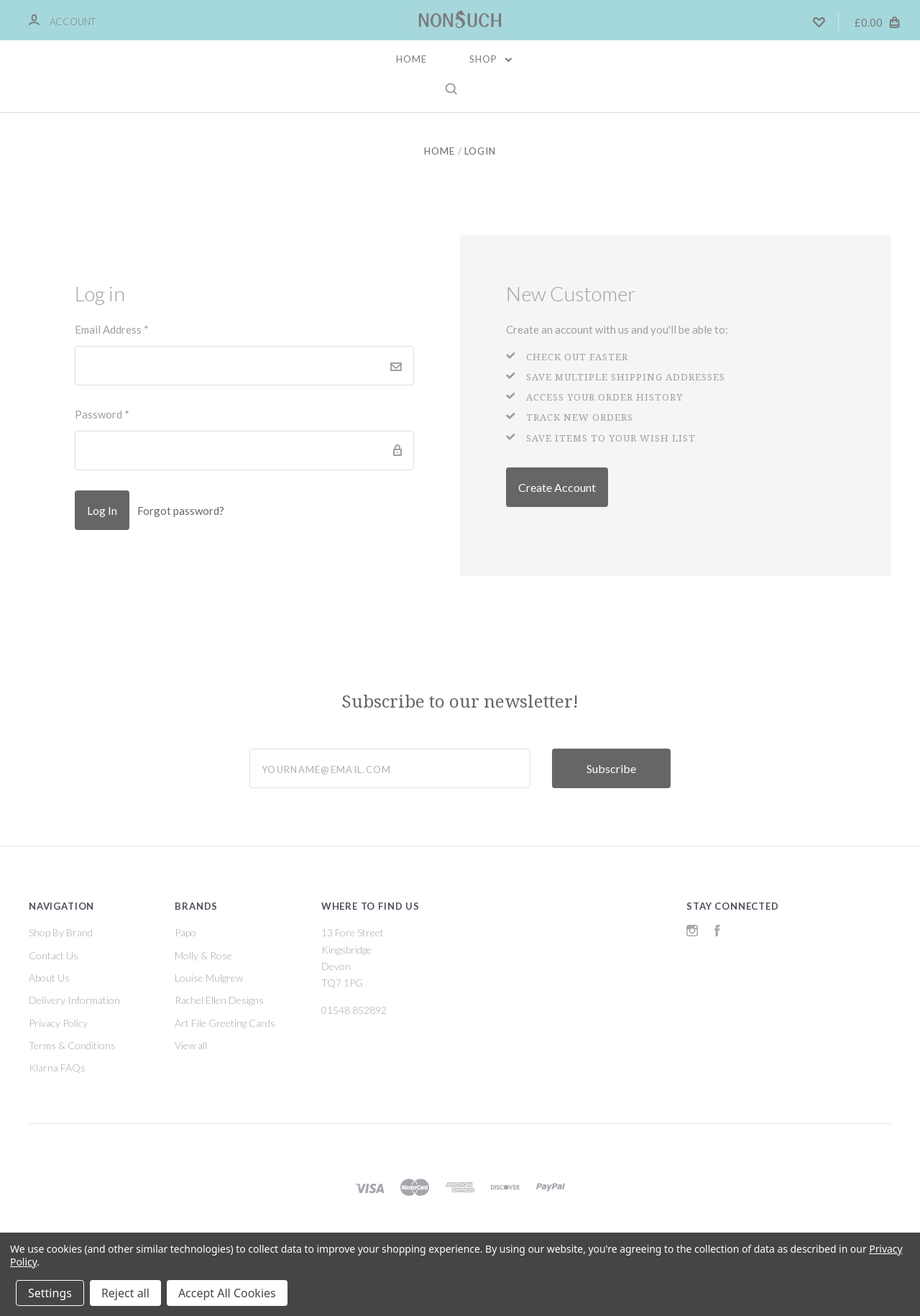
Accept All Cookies (227, 1293)
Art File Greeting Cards (225, 1023)
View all (191, 1045)
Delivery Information (74, 1000)
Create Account (557, 487)
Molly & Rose (203, 955)
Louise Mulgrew (209, 978)
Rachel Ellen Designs (219, 1000)
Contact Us (53, 955)
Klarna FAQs (57, 1067)
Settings (50, 1293)
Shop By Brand (61, 932)
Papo (185, 932)
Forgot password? (180, 510)
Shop (490, 59)
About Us (49, 978)
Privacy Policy (58, 1023)
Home (411, 59)
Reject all (125, 1293)
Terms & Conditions (72, 1045)
